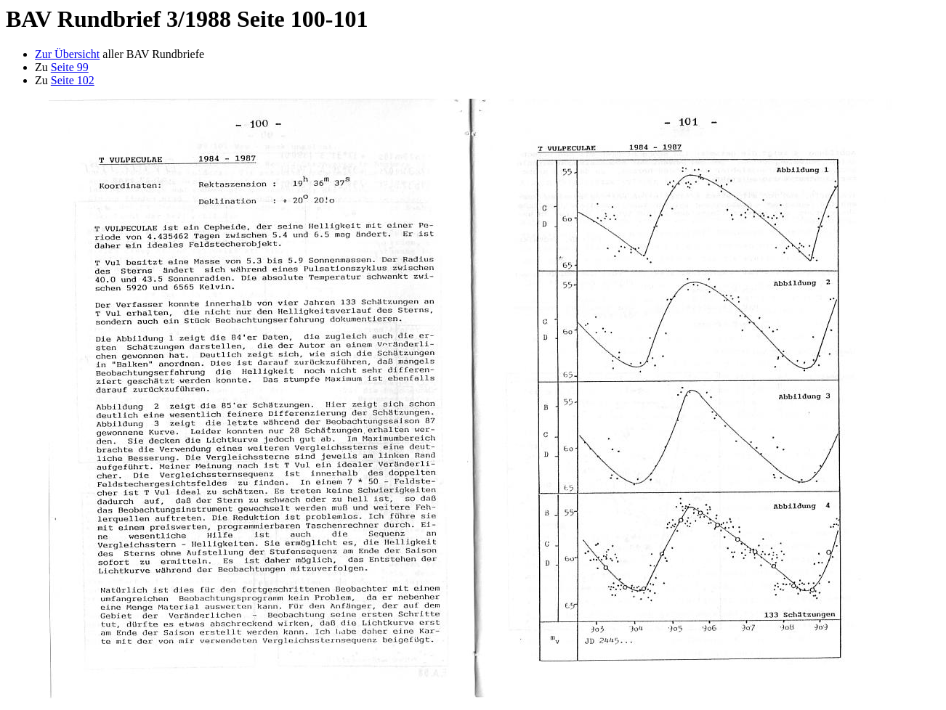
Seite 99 (70, 67)
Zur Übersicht (67, 54)
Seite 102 (72, 80)
